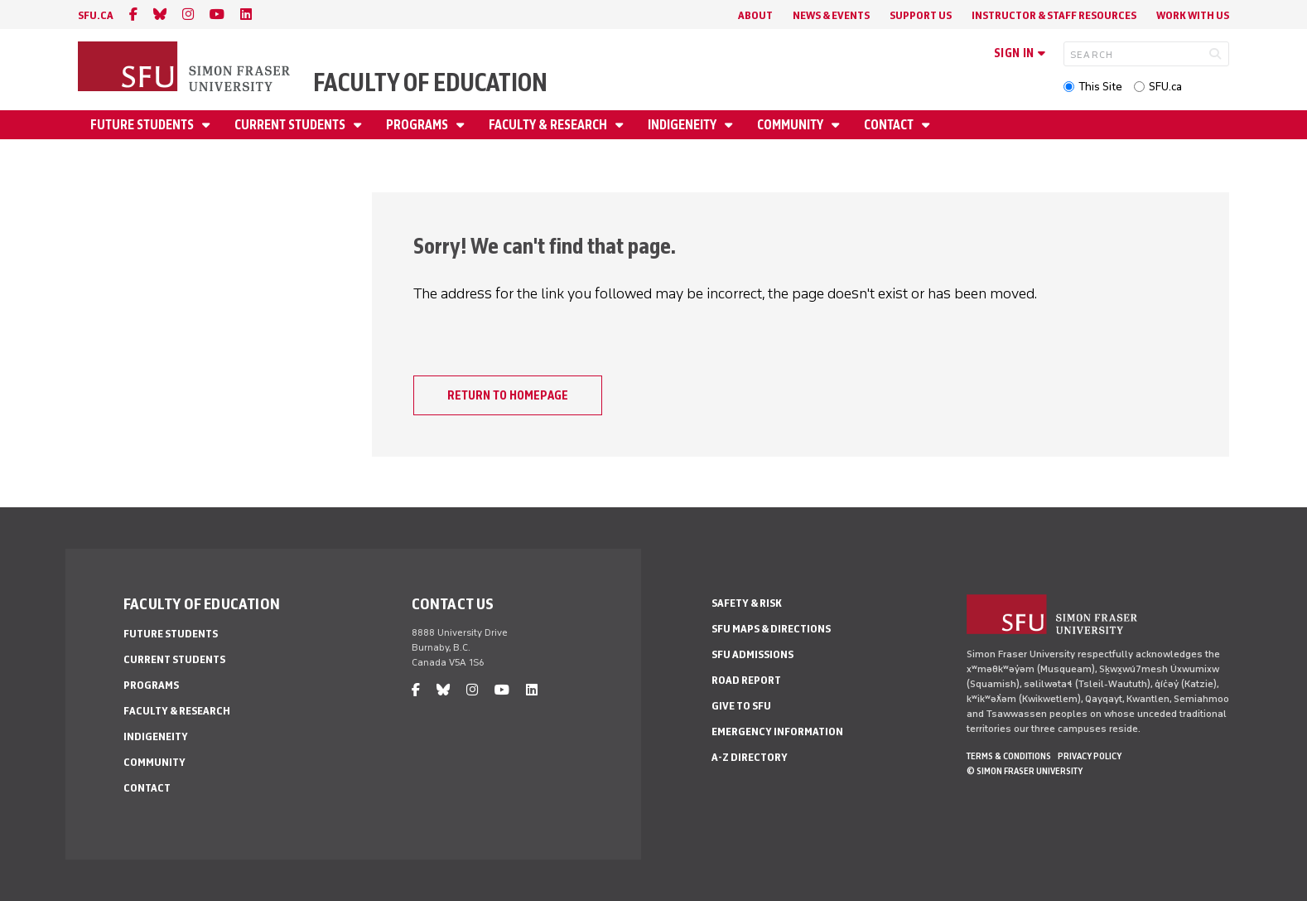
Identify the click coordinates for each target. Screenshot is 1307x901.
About (755, 15)
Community (791, 125)
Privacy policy (1089, 756)
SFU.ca (1165, 87)
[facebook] (133, 14)
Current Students (291, 125)
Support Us (921, 15)
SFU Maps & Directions (771, 629)
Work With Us (1192, 15)
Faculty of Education (430, 82)
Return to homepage (507, 395)
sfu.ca (95, 15)
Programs (418, 125)
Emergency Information (777, 731)
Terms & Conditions (1009, 756)
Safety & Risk (746, 603)
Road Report (746, 680)
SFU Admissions (752, 654)
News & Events (831, 15)
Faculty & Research (549, 125)
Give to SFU (741, 706)
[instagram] (188, 14)
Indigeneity (683, 125)
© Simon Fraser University (1025, 771)
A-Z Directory (749, 757)
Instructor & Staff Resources (1054, 15)
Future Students (143, 125)
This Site (1100, 87)
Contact (890, 125)
